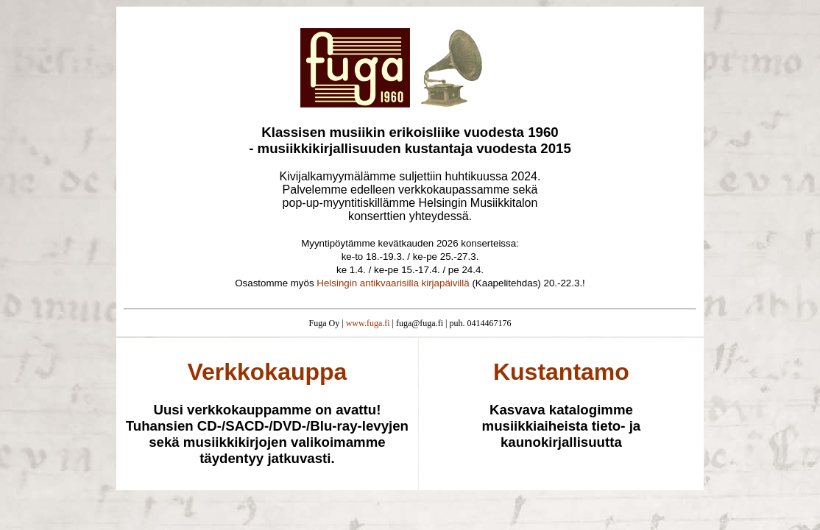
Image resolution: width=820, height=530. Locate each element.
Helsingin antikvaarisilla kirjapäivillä (393, 283)
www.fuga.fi (368, 323)
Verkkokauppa (267, 371)
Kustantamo (561, 371)
